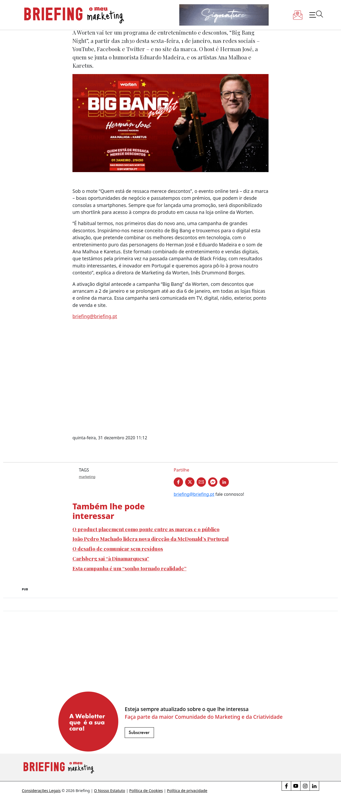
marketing (87, 476)
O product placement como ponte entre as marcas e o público (146, 529)
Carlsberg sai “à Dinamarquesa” (110, 558)
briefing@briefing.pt (94, 316)
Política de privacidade (187, 790)
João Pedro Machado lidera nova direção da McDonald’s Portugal (150, 538)
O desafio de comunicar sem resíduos (117, 548)
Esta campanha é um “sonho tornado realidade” (129, 568)
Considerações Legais (41, 790)
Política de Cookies (146, 790)
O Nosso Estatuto (109, 790)
